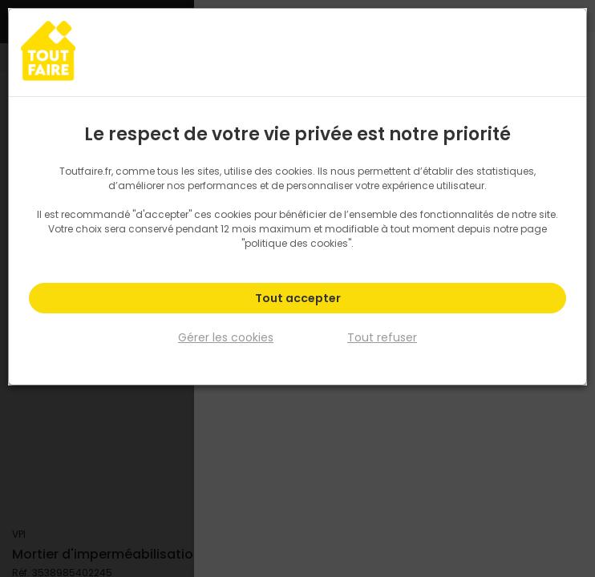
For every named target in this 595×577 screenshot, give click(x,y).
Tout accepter (298, 298)
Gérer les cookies (225, 337)
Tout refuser (382, 337)
